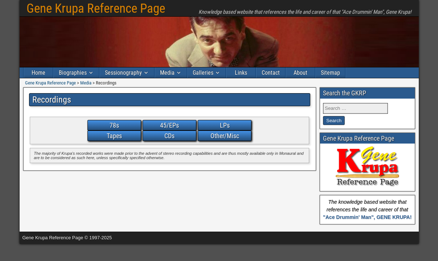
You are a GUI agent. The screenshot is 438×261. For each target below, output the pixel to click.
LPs (225, 125)
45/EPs (169, 125)
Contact (271, 72)
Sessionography (123, 72)
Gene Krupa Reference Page (95, 8)
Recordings (51, 100)
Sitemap (330, 72)
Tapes (114, 136)
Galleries (203, 72)
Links (241, 72)
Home (38, 72)
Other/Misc (224, 136)
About (300, 72)
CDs (169, 136)
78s (114, 125)
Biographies (73, 72)
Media (167, 72)
